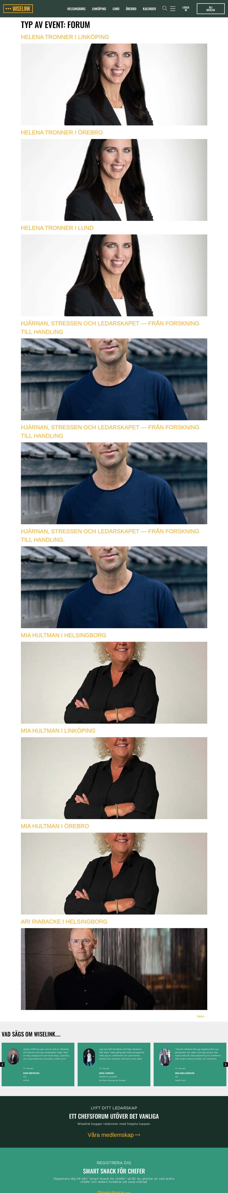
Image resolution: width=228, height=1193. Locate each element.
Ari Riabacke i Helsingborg (64, 921)
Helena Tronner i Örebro (62, 132)
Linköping (99, 8)
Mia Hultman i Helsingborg (63, 635)
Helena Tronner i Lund (57, 228)
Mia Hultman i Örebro (55, 826)
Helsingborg (76, 8)
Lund (116, 8)
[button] (2, 1064)
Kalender (149, 8)
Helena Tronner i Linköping (65, 37)
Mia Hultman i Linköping (58, 730)
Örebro (131, 8)
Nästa (202, 1016)
